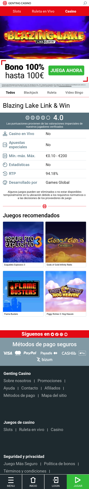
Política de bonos (59, 463)
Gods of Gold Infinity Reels (59, 264)
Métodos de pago (19, 395)
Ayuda (9, 388)
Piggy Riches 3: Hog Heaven (60, 314)
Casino (70, 11)
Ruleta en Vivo (43, 11)
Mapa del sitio (54, 395)
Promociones (50, 380)
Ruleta (51, 92)
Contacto (29, 388)
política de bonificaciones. (65, 86)
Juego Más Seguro (20, 463)
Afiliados (52, 388)
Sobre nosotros (17, 380)
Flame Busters (11, 314)
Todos (10, 92)
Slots (17, 11)
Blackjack (31, 92)
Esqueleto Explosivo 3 (14, 264)
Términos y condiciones (25, 471)
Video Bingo (74, 92)
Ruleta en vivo (31, 429)
